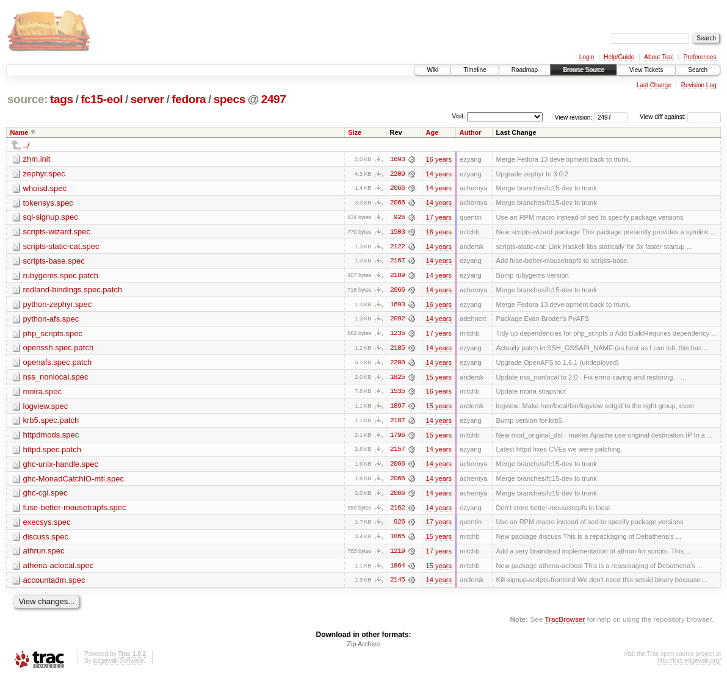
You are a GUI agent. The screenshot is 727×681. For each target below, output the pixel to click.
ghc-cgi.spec (45, 495)
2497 (273, 99)
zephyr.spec (44, 173)
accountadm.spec (54, 583)
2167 (397, 262)
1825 (397, 379)
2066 (397, 188)
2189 (397, 276)
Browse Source (583, 70)
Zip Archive (363, 648)
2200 (397, 364)
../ (26, 145)
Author (471, 132)
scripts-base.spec (54, 261)
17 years (439, 218)
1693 (397, 159)
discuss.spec (45, 539)
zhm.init (37, 159)
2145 (397, 584)
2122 (397, 247)
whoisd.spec (45, 188)
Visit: (458, 116)
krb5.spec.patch (51, 422)
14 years (439, 174)
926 (399, 218)
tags (61, 99)
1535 (397, 393)
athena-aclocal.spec (58, 569)
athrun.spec (44, 554)
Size (354, 132)
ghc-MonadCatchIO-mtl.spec (73, 481)
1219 (397, 555)
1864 (397, 569)
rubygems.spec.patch (61, 276)
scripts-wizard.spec (57, 232)
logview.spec (45, 408)
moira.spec (42, 393)
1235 (397, 335)
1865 (397, 540)
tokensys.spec (48, 202)
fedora (189, 99)
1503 (397, 232)
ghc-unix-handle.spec (61, 466)
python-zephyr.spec (57, 305)
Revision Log (699, 85)
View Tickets (646, 70)
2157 (397, 452)
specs (229, 99)
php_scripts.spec (53, 334)
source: (27, 99)
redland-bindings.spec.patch (73, 290)
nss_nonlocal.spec (56, 378)
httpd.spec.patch (52, 451)
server (147, 99)
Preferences (700, 57)
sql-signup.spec (50, 217)
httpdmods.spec (51, 437)
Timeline (474, 70)
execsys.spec (47, 525)
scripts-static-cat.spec (61, 246)
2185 (397, 350)
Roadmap (525, 70)
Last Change (654, 85)
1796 (397, 437)
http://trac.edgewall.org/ (689, 664)
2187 (397, 423)
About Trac (658, 57)
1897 (397, 408)
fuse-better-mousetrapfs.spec (74, 510)
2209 (397, 174)
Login (586, 57)
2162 (397, 511)
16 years (439, 159)
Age (432, 132)
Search (697, 70)
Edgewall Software (118, 664)
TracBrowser (564, 623)
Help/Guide (619, 57)
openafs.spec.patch (57, 364)
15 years (439, 379)
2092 (397, 320)
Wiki (432, 70)
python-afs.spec (51, 320)
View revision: (574, 117)
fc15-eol (102, 99)
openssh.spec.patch (58, 349)
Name (19, 132)
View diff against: (680, 117)
